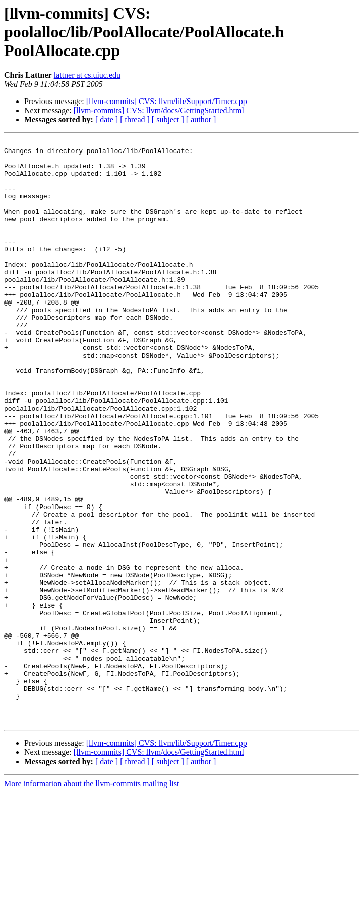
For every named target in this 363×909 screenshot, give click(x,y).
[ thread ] (135, 119)
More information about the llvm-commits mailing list (91, 900)
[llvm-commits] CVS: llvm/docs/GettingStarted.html (159, 110)
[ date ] (106, 119)
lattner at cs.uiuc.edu (87, 75)
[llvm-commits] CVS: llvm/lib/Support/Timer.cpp (166, 101)
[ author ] (201, 119)
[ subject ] (168, 119)
